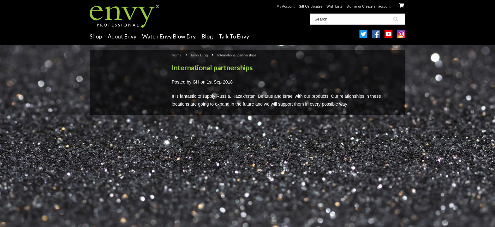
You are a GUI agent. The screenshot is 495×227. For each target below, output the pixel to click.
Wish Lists (334, 6)
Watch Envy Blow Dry (169, 36)
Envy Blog (199, 55)
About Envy (122, 36)
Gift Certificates (310, 6)
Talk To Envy (233, 36)
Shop (96, 36)
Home (177, 55)
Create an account (376, 6)
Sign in (351, 6)
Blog (207, 36)
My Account (286, 6)
